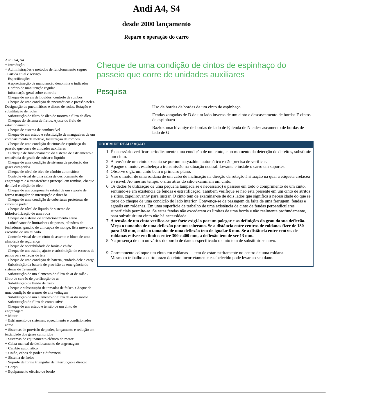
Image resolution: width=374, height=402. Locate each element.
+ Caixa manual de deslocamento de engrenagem (42, 343)
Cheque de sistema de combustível (34, 130)
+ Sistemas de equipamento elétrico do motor (39, 339)
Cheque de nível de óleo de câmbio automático (43, 171)
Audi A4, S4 (14, 60)
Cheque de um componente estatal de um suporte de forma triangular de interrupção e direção (46, 192)
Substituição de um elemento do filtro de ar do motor (48, 297)
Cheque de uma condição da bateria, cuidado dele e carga (51, 260)
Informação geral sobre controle (32, 92)
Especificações (19, 78)
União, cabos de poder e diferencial (35, 353)
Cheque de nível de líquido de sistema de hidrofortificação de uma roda (37, 211)
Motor (13, 315)
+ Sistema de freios (19, 357)
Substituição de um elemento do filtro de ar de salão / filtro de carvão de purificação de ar (46, 276)
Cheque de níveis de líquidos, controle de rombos (45, 97)
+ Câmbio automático (21, 348)
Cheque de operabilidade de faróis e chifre (40, 246)
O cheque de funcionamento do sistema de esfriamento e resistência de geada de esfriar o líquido (49, 155)
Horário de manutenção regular (31, 88)
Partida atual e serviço (24, 74)
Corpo (13, 367)
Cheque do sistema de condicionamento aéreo (42, 218)
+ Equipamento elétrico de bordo (30, 371)
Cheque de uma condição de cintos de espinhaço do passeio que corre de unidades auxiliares (45, 145)
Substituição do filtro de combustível (36, 301)
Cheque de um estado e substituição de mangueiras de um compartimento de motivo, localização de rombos (50, 136)
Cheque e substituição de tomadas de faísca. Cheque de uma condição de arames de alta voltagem (48, 290)
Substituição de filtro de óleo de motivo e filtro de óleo (49, 116)
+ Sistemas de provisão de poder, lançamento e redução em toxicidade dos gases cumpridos (49, 331)
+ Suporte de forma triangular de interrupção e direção (46, 362)
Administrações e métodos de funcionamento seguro (47, 69)
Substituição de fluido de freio (30, 283)
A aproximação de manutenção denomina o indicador (48, 83)
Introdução (16, 64)
